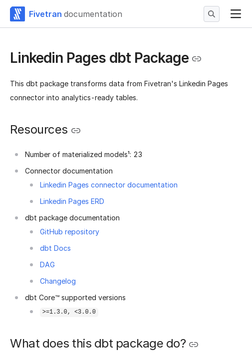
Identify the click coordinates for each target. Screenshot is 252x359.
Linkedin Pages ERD (72, 201)
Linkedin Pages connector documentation (109, 184)
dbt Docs (55, 248)
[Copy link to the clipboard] (197, 59)
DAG (47, 264)
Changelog (58, 281)
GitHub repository (69, 231)
